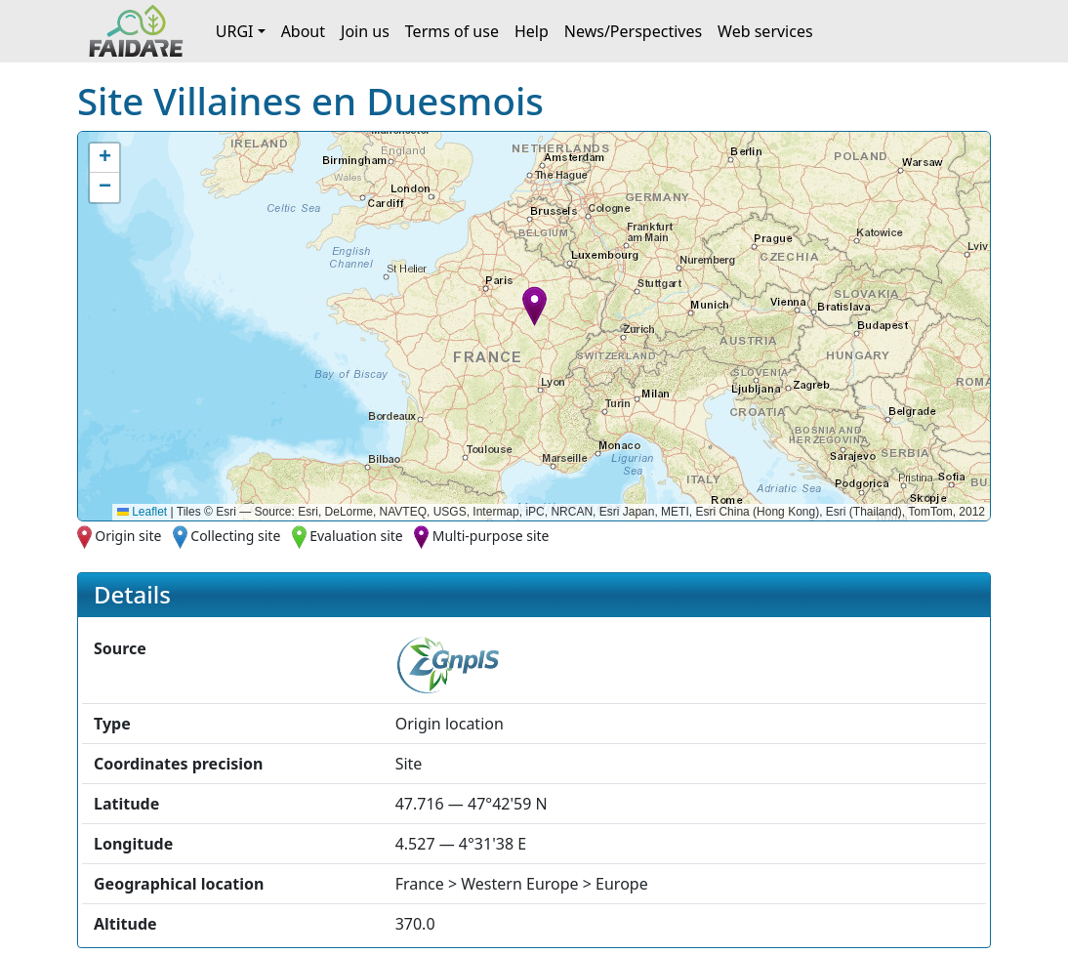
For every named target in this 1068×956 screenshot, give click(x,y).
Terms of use (452, 31)
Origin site (128, 535)
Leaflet (142, 512)
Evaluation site (356, 535)
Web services (765, 31)
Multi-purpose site (491, 535)
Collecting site (235, 535)
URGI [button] (235, 31)
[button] (534, 306)
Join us (365, 31)
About (303, 31)
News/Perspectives (633, 31)
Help (531, 31)
